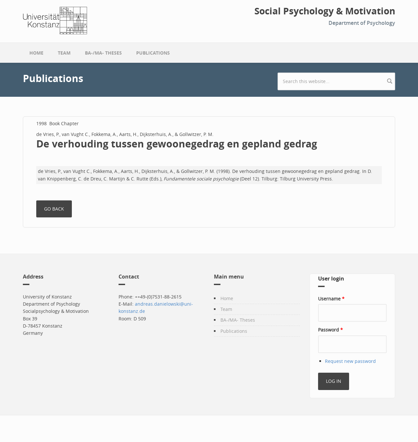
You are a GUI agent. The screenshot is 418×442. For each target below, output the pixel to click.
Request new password (350, 361)
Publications (153, 53)
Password (330, 330)
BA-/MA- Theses (103, 53)
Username (331, 299)
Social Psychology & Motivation (324, 11)
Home (36, 53)
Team (64, 53)
